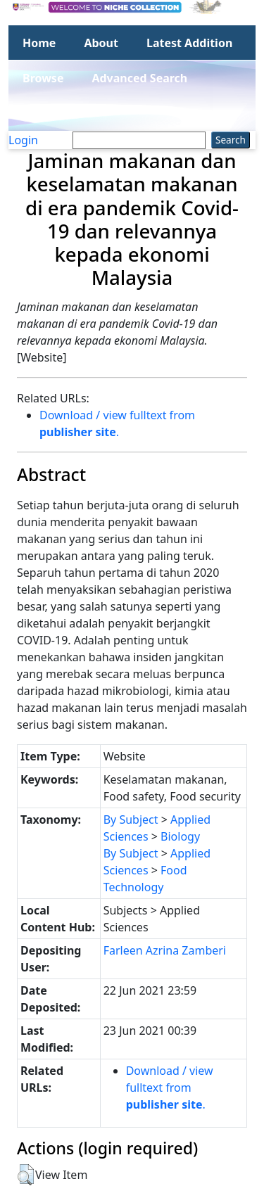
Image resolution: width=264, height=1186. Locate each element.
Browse (43, 78)
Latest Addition (189, 43)
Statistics (48, 113)
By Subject (130, 819)
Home (39, 43)
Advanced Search (139, 78)
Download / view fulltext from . (169, 1087)
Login (23, 140)
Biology (180, 836)
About (101, 43)
